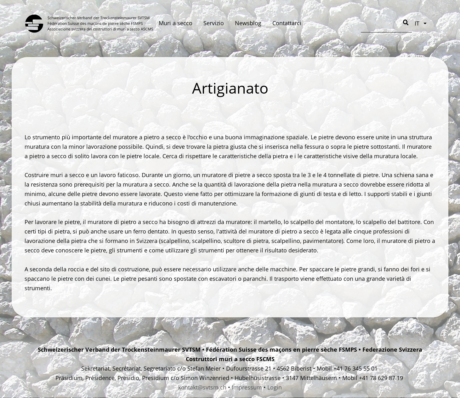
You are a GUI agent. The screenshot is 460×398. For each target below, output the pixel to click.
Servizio (213, 23)
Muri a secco (175, 23)
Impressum (247, 387)
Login (274, 387)
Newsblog (248, 23)
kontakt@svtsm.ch (202, 387)
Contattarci (286, 23)
